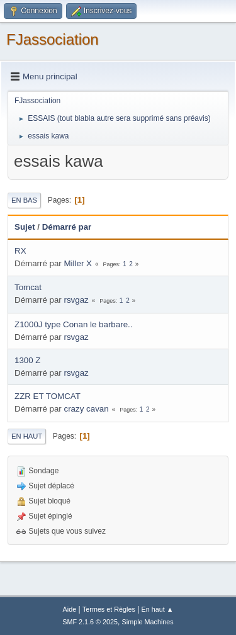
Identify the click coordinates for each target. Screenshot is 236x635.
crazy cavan (86, 408)
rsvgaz (76, 300)
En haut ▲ (158, 609)
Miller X (78, 263)
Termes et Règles (108, 609)
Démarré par (67, 227)
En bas (24, 200)
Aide (70, 609)
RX (20, 251)
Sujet (24, 227)
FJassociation (52, 39)
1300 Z (27, 360)
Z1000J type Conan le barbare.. (73, 324)
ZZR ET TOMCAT (47, 396)
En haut (26, 436)
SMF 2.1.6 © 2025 (90, 622)
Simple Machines (148, 622)
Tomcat (28, 287)
